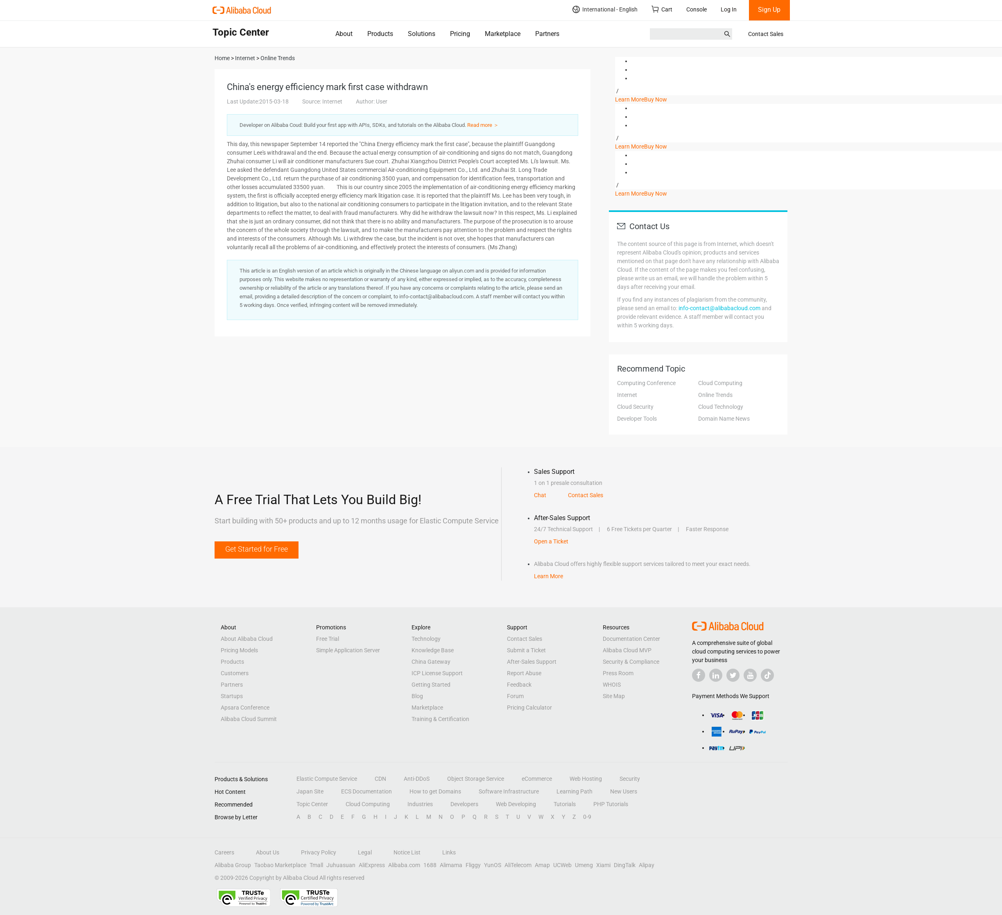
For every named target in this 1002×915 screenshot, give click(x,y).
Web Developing (516, 804)
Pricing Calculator (529, 707)
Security (630, 778)
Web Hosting (586, 778)
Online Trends (715, 395)
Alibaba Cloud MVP (627, 650)
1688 (430, 865)
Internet (627, 395)
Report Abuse (524, 673)
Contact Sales (765, 34)
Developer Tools (637, 418)
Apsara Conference (245, 707)
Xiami (603, 865)
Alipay (646, 865)
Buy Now (655, 99)
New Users (623, 791)
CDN (380, 778)
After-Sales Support (531, 661)
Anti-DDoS (417, 778)
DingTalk (625, 865)
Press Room (618, 673)
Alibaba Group (233, 865)
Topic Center (312, 804)
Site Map (614, 696)
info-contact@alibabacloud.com (719, 308)
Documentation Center (631, 639)
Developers (464, 804)
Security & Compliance (631, 661)
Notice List (407, 852)
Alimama (451, 865)
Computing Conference (646, 383)
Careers (224, 852)
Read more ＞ (483, 125)
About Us (267, 852)
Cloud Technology (720, 406)
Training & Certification (440, 719)
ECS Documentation (366, 791)
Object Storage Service (475, 778)
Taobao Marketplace (280, 865)
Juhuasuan (340, 865)
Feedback (519, 684)
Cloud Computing (720, 383)
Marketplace (502, 34)
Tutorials (565, 804)
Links (449, 852)
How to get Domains (435, 791)
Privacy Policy (318, 852)
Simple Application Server (348, 650)
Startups (232, 696)
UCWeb (562, 865)
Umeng (584, 865)
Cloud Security (635, 406)
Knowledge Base (433, 650)
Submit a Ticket (526, 650)
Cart (661, 9)
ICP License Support (437, 673)
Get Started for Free (256, 549)
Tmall (316, 865)
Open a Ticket (551, 541)
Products (380, 34)
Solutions (421, 34)
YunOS (492, 865)
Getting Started (431, 684)
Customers (235, 673)
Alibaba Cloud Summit (249, 719)
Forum (515, 696)
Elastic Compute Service (326, 778)
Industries (420, 804)
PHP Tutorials (610, 804)
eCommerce (537, 778)
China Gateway (431, 661)
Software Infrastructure (509, 791)
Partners (547, 34)
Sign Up (769, 10)
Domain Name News (724, 418)
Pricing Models (239, 650)
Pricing (460, 34)
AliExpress (372, 865)
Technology (426, 639)
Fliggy (473, 865)
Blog (417, 696)
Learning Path (574, 791)
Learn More (629, 99)
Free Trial (327, 639)
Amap (542, 865)
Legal (365, 852)
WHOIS (612, 684)
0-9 (587, 817)
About (344, 34)
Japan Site (309, 791)
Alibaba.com (404, 865)
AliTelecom (518, 865)
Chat (540, 495)
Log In (729, 9)
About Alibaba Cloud (247, 639)
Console (696, 9)
